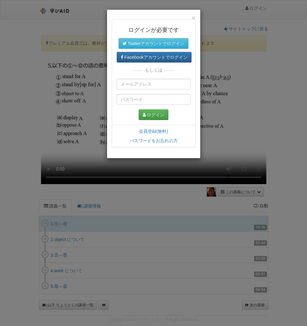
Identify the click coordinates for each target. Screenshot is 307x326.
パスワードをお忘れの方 (154, 140)
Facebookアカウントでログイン (154, 57)
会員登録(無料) (153, 131)
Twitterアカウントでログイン (154, 43)
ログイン (154, 114)
